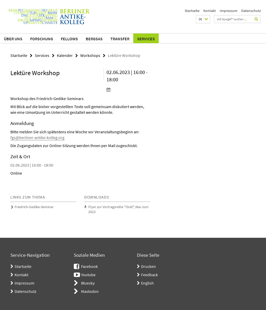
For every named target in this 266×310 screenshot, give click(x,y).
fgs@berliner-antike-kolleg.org (37, 137)
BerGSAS (94, 38)
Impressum (228, 10)
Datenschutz (251, 10)
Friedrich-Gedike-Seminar (34, 207)
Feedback (149, 274)
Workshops (90, 55)
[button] (203, 19)
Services (146, 38)
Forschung (41, 38)
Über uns (13, 38)
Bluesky (88, 283)
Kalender (65, 55)
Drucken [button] (148, 266)
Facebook (89, 266)
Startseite (192, 10)
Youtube (88, 274)
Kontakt (209, 10)
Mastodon (90, 291)
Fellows (69, 38)
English (147, 283)
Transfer (119, 38)
